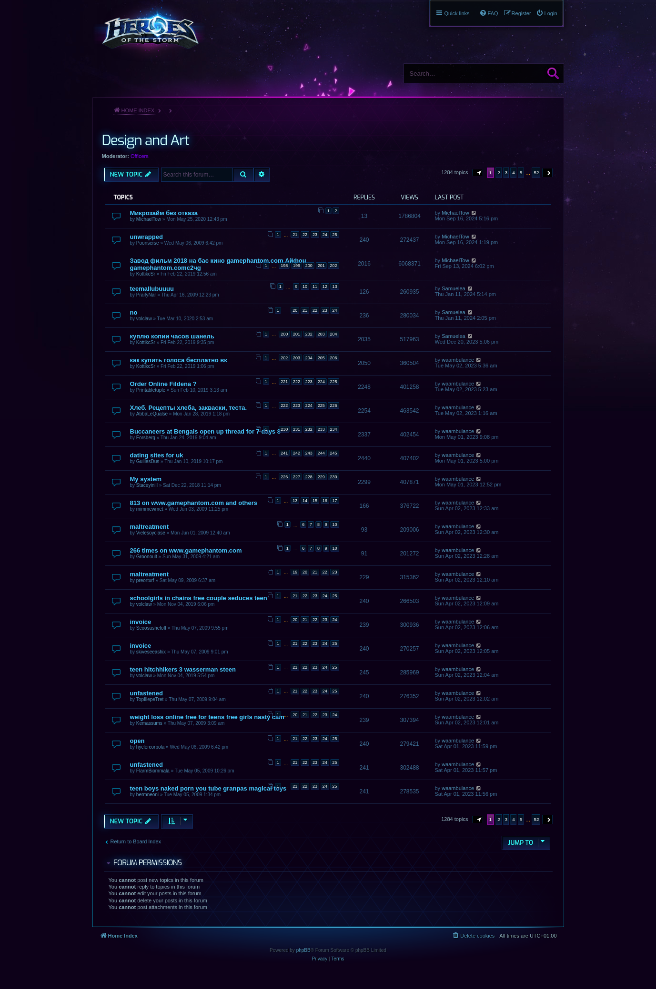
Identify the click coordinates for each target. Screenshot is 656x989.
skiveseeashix (151, 651)
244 (321, 453)
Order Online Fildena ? (163, 383)
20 (295, 310)
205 (321, 358)
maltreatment (149, 526)
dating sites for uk (156, 455)
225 (333, 381)
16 (325, 500)
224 (321, 381)
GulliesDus (147, 461)
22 (305, 234)
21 (295, 234)
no (134, 312)
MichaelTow (148, 219)
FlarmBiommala (153, 770)
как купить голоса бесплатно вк (178, 360)
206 (333, 358)
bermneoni (147, 794)
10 (305, 286)
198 (284, 265)
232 (309, 429)
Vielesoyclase (150, 532)
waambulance (458, 360)
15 (315, 500)
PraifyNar (146, 294)
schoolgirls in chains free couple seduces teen (198, 598)
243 (309, 453)
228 (309, 477)
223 (309, 381)
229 (321, 477)
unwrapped (146, 236)
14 (305, 500)
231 (296, 429)
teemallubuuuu (152, 288)
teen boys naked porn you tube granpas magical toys (208, 788)
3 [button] (506, 172)
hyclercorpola (150, 747)
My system (145, 479)
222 (296, 381)
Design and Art (145, 140)
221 (284, 381)
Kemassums (149, 723)
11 (315, 286)
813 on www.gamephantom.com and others (194, 502)
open (137, 740)
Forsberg (145, 437)
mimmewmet (149, 509)
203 (321, 334)
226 (333, 405)
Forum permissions (147, 863)
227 (296, 477)
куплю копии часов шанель (172, 336)
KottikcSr (145, 274)
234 (333, 429)
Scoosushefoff (151, 628)
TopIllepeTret (149, 699)
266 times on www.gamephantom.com (186, 550)
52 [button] (536, 172)
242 (296, 453)
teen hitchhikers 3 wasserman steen (183, 669)
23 (315, 234)
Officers (140, 156)
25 (334, 234)
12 (325, 286)
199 (296, 265)
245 (333, 453)
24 (325, 234)
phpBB (303, 950)
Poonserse (147, 243)
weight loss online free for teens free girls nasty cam (207, 717)
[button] (478, 172)
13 (334, 286)
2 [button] (498, 172)
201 (321, 265)
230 (284, 429)
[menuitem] (546, 13)
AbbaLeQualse (152, 413)
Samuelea (453, 288)
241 (284, 453)
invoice (140, 621)
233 (321, 429)
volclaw (144, 318)
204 (333, 334)
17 (334, 500)
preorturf (145, 580)
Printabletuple (150, 390)
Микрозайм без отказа (164, 213)
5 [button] (521, 172)
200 (309, 265)
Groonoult (146, 556)
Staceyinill (147, 485)
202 (333, 265)
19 (295, 572)
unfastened (146, 693)
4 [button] (513, 172)
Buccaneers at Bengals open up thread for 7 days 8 (205, 431)
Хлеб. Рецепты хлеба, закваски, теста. (188, 407)
